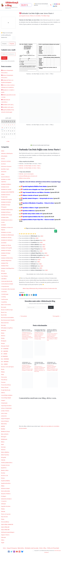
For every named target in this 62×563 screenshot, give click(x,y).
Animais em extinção (6, 161)
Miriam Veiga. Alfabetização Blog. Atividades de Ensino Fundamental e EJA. (40, 290)
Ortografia (3, 457)
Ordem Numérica (5, 455)
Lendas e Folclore (5, 411)
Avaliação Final (4, 263)
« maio (7, 141)
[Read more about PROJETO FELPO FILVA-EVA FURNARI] (27, 351)
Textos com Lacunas (6, 514)
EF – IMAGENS (4, 351)
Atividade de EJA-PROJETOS (8, 192)
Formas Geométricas (6, 385)
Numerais (3, 447)
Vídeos (2, 540)
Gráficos (3, 393)
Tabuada (3, 511)
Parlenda (3, 460)
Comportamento (5, 286)
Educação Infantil (5, 346)
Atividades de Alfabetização (7, 235)
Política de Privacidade (55, 548)
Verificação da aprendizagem (8, 532)
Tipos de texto (4, 517)
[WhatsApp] (53, 4)
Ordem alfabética (5, 452)
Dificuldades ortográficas (7, 328)
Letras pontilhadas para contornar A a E (28, 176)
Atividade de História (6, 202)
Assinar (4, 58)
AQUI (42, 237)
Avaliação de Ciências (6, 245)
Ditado (2, 333)
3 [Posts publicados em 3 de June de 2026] (6, 125)
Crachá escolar (4, 299)
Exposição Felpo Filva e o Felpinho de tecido (39, 332)
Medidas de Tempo (5, 431)
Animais (3, 159)
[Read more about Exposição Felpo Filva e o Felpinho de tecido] (39, 349)
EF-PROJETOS (4, 356)
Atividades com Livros (6, 232)
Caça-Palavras (4, 276)
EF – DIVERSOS (5, 349)
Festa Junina (4, 377)
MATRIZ (3, 426)
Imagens (3, 400)
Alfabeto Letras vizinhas (25, 178)
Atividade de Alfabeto (6, 184)
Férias (2, 374)
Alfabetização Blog (11, 4)
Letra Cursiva (4, 413)
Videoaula (3, 537)
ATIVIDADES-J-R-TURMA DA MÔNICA (52, 364)
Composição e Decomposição (8, 289)
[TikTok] (55, 6)
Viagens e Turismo (5, 535)
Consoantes (4, 292)
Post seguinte (57, 317)
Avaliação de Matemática (7, 258)
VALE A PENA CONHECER (7, 524)
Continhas (3, 297)
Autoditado (4, 243)
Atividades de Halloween (7, 240)
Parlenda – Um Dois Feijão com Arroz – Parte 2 (30, 165)
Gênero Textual (5, 387)
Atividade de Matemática (7, 210)
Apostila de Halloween (29, 212)
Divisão (3, 338)
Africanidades (4, 156)
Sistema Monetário (5, 491)
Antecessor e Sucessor (6, 166)
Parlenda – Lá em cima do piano (27, 174)
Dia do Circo (4, 312)
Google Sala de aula (6, 390)
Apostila (25, 186)
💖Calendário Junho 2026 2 (8, 107)
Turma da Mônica (5, 522)
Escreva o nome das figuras (7, 367)
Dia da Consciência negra (7, 310)
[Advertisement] (39, 35)
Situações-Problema (6, 494)
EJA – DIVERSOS (5, 359)
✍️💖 (35, 222)
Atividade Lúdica (5, 217)
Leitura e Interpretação (6, 408)
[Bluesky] (53, 6)
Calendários (4, 279)
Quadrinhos (4, 468)
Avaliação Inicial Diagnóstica (8, 268)
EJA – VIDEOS (4, 364)
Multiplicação (4, 439)
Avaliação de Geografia (6, 248)
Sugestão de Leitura (6, 506)
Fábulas (3, 372)
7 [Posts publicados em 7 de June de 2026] (14, 125)
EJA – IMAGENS (5, 362)
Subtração (3, 504)
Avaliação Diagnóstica (6, 260)
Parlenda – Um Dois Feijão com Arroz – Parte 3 (30, 168)
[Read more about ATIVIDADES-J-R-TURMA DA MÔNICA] (52, 381)
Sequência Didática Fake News (37, 218)
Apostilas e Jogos (5, 169)
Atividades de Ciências (6, 237)
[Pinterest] (57, 4)
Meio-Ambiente (5, 434)
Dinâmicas (3, 330)
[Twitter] (11, 552)
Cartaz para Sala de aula (7, 281)
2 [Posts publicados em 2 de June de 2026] (4, 125)
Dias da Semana (5, 323)
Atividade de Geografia (6, 199)
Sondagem (3, 496)
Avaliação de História (6, 250)
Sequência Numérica (6, 483)
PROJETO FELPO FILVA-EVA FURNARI (27, 332)
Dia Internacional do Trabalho (8, 320)
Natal (2, 444)
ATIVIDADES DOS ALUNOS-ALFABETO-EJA (39, 365)
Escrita (2, 369)
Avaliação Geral (5, 266)
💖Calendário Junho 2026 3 (7, 105)
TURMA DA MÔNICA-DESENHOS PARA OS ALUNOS (52, 332)
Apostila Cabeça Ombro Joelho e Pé (33, 215)
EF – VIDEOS (4, 354)
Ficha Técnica (4, 380)
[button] (26, 5)
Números (3, 450)
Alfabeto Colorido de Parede (31, 197)
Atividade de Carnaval (6, 189)
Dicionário (3, 325)
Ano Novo (3, 164)
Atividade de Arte (5, 187)
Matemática (4, 424)
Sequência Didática (5, 481)
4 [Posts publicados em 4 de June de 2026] (8, 125)
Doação (3, 343)
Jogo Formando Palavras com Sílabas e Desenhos (37, 192)
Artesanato (3, 172)
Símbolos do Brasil (5, 488)
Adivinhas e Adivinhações (7, 153)
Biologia (3, 271)
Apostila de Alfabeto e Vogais (31, 209)
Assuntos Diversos (5, 177)
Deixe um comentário (35, 16)
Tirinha (2, 519)
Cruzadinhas (4, 302)
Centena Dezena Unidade (7, 284)
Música (3, 442)
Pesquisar (12, 43)
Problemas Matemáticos (7, 463)
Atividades (3, 225)
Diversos (3, 336)
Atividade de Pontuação (7, 215)
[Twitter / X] (56, 6)
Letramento (4, 416)
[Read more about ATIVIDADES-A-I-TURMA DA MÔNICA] (27, 381)
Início (2, 548)
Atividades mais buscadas (32, 548)
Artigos (3, 174)
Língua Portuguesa (5, 419)
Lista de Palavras (5, 421)
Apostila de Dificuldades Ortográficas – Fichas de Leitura (35, 205)
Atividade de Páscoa (6, 212)
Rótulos (3, 478)
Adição (2, 151)
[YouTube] (59, 4)
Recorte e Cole (4, 475)
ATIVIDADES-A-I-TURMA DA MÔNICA (27, 364)
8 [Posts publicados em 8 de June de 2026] (2, 128)
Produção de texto (5, 465)
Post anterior (23, 317)
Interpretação (4, 403)
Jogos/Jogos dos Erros (6, 406)
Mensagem (4, 437)
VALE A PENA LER (5, 527)
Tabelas (3, 509)
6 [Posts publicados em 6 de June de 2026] (12, 125)
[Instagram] (56, 4)
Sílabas (2, 486)
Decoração (3, 307)
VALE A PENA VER (5, 530)
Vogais (2, 543)
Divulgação (4, 341)
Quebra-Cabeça (5, 470)
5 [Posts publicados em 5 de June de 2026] (10, 125)
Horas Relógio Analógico (7, 395)
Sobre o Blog (43, 548)
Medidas (3, 429)
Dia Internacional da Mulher (8, 317)
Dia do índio (4, 315)
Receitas (3, 473)
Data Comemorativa (6, 305)
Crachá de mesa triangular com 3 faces (34, 189)
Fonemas (3, 382)
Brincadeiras (4, 273)
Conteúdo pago (5, 294)
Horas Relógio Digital (6, 398)
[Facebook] (54, 4)
